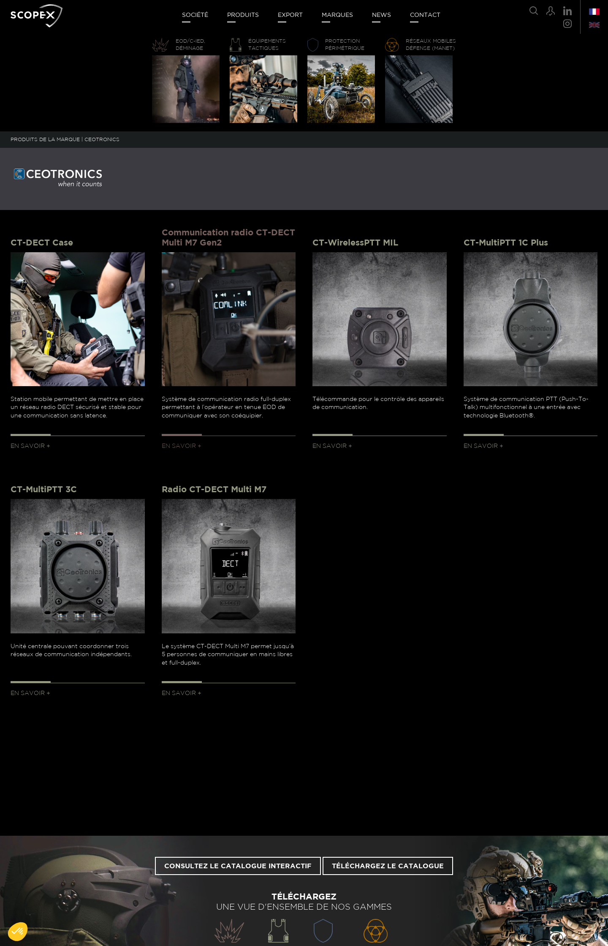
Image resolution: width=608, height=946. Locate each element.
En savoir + (30, 446)
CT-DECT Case (42, 243)
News (381, 15)
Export (290, 15)
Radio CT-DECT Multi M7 (214, 489)
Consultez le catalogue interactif (238, 866)
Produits (243, 15)
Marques (337, 15)
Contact (425, 15)
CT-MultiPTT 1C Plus (506, 243)
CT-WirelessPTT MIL (355, 243)
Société (195, 15)
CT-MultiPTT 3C (44, 489)
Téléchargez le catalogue (388, 866)
